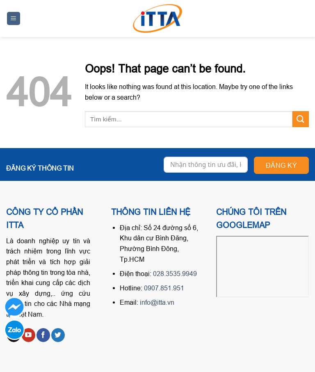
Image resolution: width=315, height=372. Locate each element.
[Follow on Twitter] (58, 335)
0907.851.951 (164, 288)
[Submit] (300, 119)
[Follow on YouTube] (28, 335)
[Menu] (14, 18)
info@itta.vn (157, 302)
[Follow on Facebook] (43, 335)
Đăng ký (281, 165)
